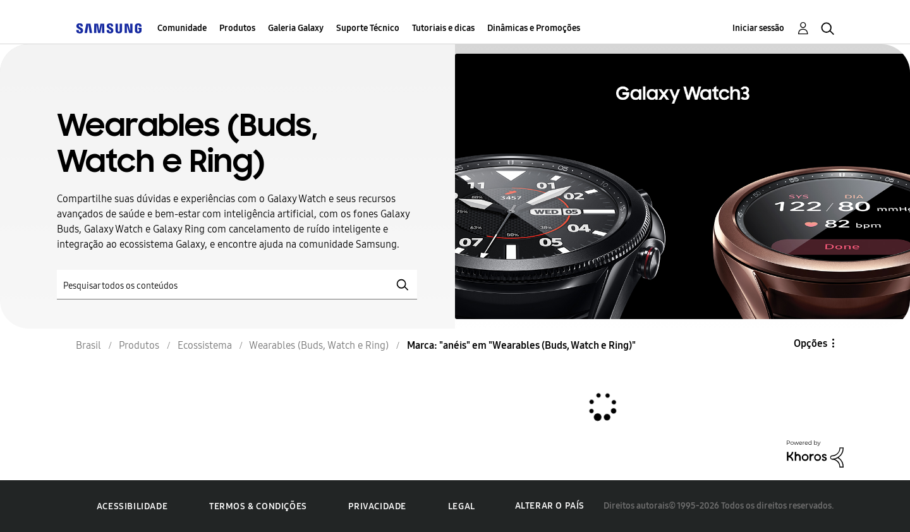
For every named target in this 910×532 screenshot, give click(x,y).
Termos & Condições (258, 506)
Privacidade (377, 506)
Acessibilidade (132, 506)
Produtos (237, 28)
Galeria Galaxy (296, 28)
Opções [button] (810, 343)
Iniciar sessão (758, 28)
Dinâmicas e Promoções (533, 28)
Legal (461, 506)
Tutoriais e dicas (443, 28)
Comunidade (182, 28)
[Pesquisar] (237, 284)
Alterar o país (550, 505)
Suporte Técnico (367, 28)
